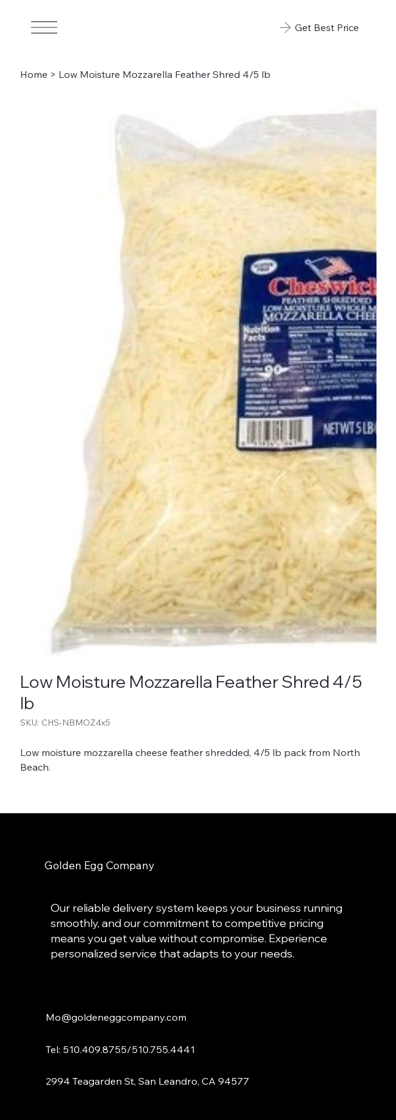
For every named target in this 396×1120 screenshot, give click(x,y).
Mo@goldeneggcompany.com (116, 1016)
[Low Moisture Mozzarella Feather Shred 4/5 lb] (164, 74)
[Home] (34, 74)
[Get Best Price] (318, 27)
